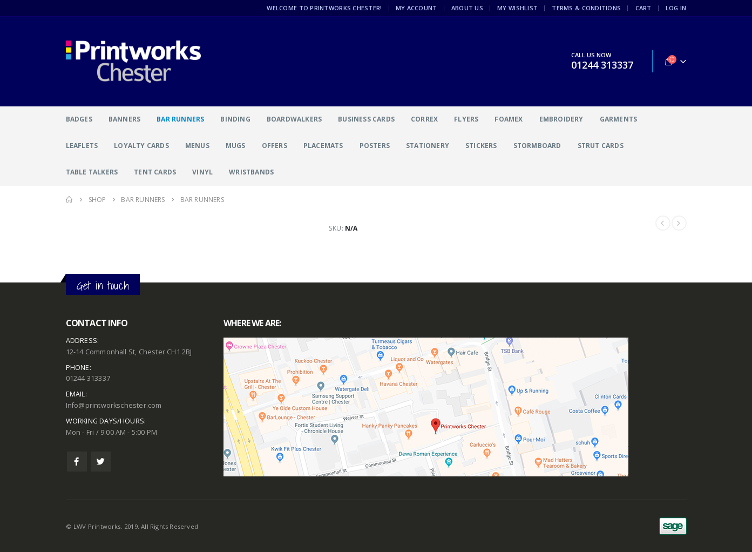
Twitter (101, 462)
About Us (467, 8)
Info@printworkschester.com (114, 405)
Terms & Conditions (586, 8)
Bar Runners (180, 119)
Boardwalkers (294, 119)
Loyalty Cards (141, 145)
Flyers (466, 119)
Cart (643, 8)
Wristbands (251, 172)
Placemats (323, 145)
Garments (619, 119)
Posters (375, 145)
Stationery (427, 145)
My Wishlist (517, 8)
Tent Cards (155, 172)
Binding (235, 119)
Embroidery (561, 119)
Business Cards (366, 119)
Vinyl (202, 172)
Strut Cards (601, 145)
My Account (416, 8)
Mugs (236, 145)
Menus (197, 145)
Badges (79, 119)
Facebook (77, 462)
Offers (274, 145)
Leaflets (82, 145)
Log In (676, 8)
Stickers (481, 145)
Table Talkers (92, 172)
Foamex (508, 119)
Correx (424, 119)
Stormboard (537, 145)
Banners (124, 119)
